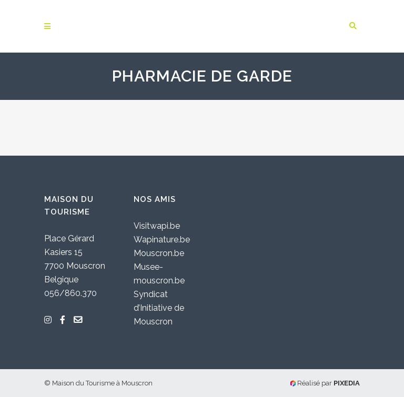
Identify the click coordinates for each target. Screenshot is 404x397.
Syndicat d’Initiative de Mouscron (159, 308)
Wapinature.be (162, 240)
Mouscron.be (159, 253)
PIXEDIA (347, 383)
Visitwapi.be (157, 226)
